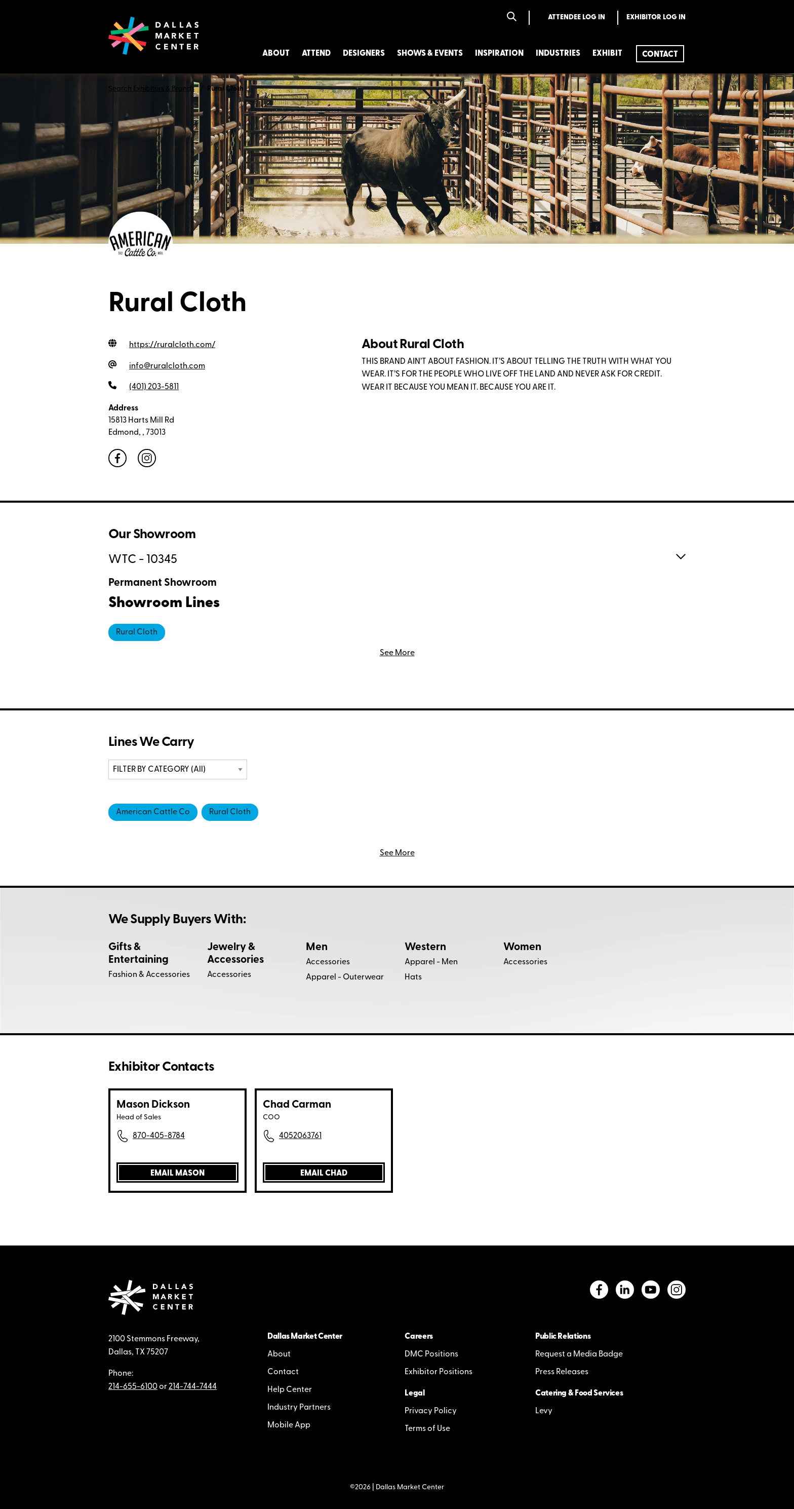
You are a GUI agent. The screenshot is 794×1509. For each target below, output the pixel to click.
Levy (543, 1411)
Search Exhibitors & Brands (151, 89)
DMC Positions (431, 1354)
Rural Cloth (136, 632)
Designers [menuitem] (364, 54)
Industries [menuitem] (558, 54)
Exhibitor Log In (656, 17)
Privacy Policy (431, 1411)
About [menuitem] (276, 54)
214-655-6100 (132, 1387)
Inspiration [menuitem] (499, 54)
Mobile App (288, 1425)
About (279, 1354)
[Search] (512, 17)
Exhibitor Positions (438, 1372)
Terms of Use (427, 1429)
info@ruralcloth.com (167, 366)
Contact (283, 1372)
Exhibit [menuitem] (607, 54)
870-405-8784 (159, 1136)
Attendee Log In (576, 17)
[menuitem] (660, 54)
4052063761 (300, 1136)
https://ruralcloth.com (172, 345)
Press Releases (561, 1372)
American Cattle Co (153, 812)
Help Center (289, 1390)
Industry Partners (299, 1408)
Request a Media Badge (579, 1354)
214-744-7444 (193, 1387)
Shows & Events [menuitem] (430, 54)
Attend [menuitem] (316, 54)
